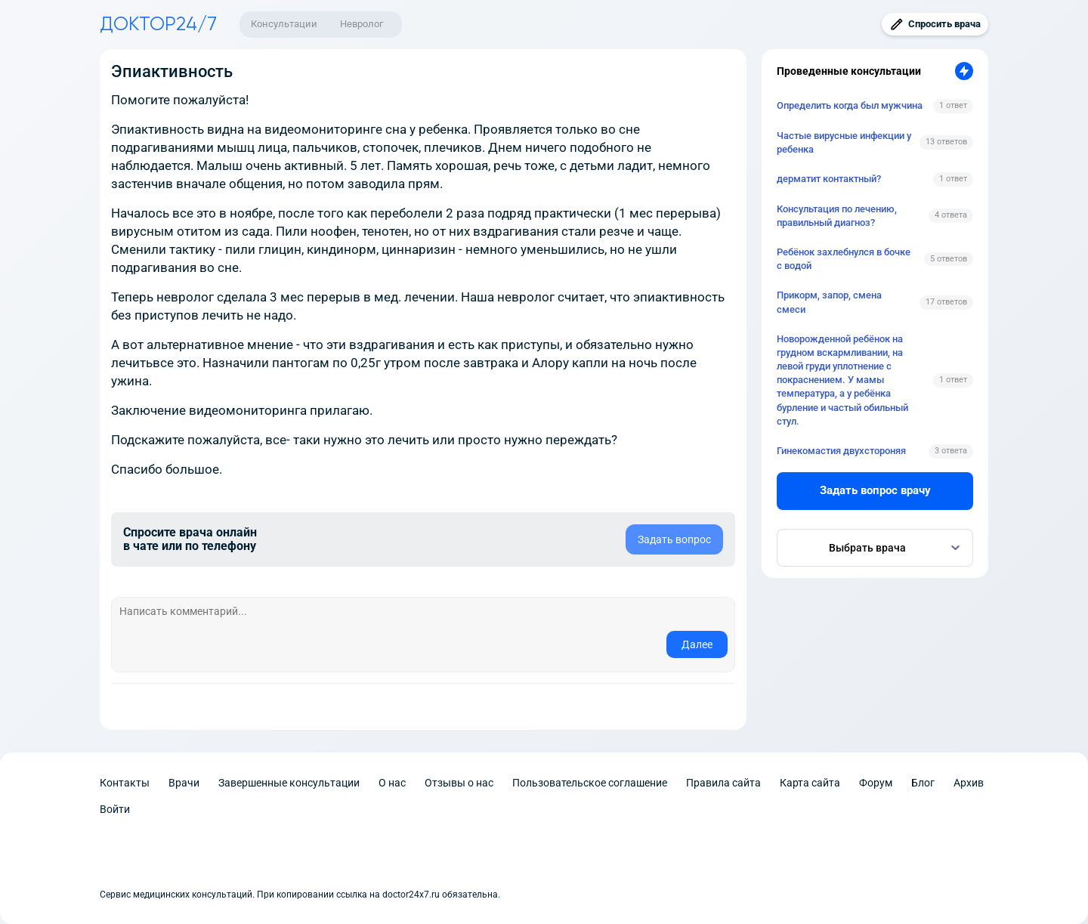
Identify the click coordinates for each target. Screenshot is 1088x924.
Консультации (284, 23)
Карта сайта (810, 783)
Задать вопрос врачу (875, 490)
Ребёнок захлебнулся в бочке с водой (843, 258)
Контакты (125, 783)
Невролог (361, 23)
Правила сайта (723, 783)
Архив (969, 783)
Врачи (183, 783)
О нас (392, 783)
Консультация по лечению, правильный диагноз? (837, 215)
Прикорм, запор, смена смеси (829, 301)
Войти (115, 809)
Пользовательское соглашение (589, 783)
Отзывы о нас (459, 783)
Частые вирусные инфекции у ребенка (844, 142)
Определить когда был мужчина (850, 105)
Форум (875, 783)
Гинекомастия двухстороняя (841, 450)
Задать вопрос (674, 539)
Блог (923, 783)
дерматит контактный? (829, 178)
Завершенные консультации (289, 783)
